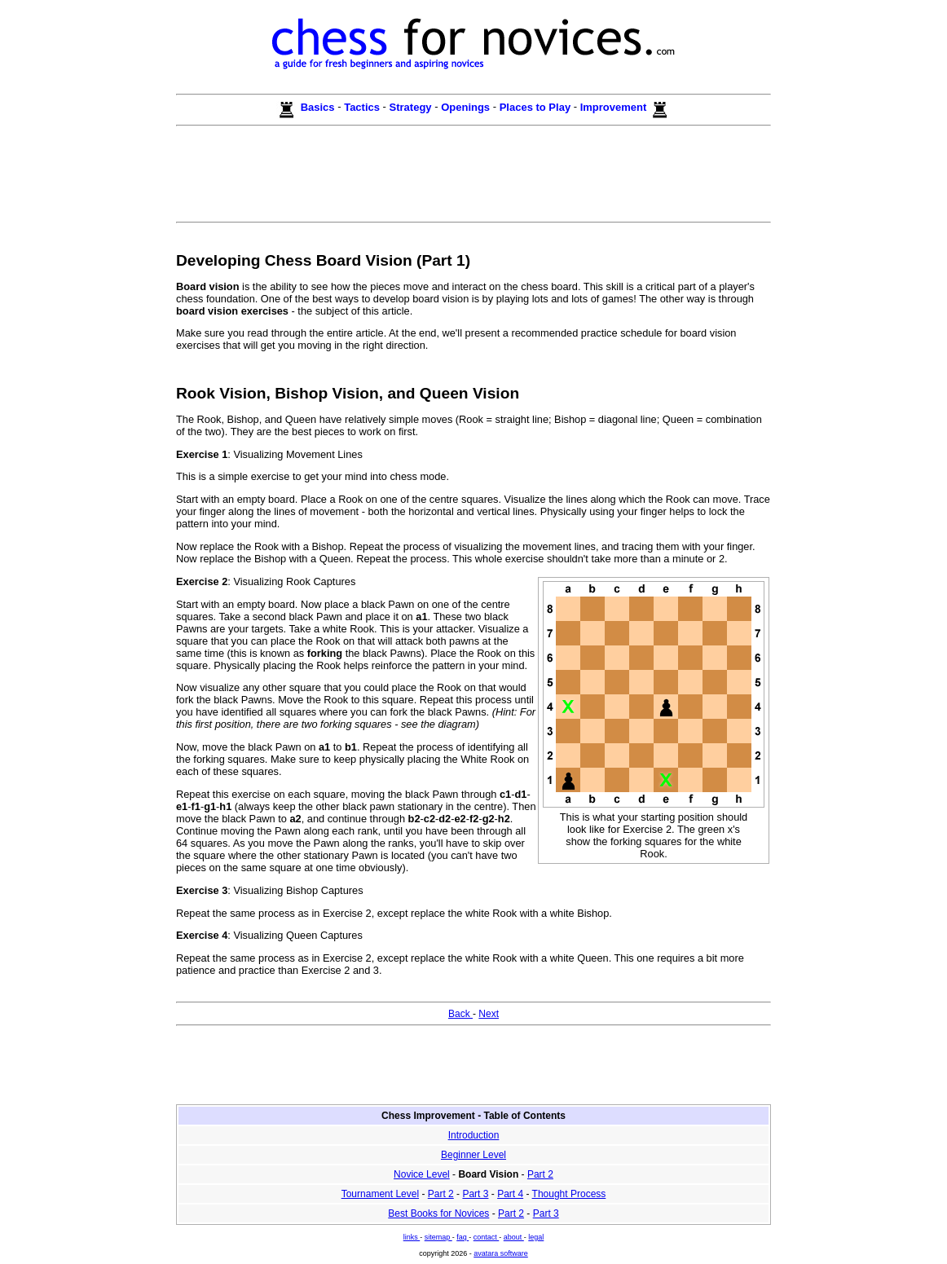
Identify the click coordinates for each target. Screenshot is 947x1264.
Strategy (412, 107)
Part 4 (510, 1194)
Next (488, 1014)
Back (460, 1014)
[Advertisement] (473, 180)
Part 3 (475, 1194)
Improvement (615, 107)
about (514, 1237)
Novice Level (422, 1174)
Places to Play (537, 107)
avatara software (501, 1253)
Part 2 (540, 1174)
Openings (467, 107)
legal (536, 1237)
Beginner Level (473, 1155)
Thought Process (569, 1194)
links (412, 1237)
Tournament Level (380, 1194)
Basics (317, 107)
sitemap (438, 1237)
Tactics (363, 107)
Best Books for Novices (438, 1213)
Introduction (474, 1135)
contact (487, 1237)
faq (462, 1237)
